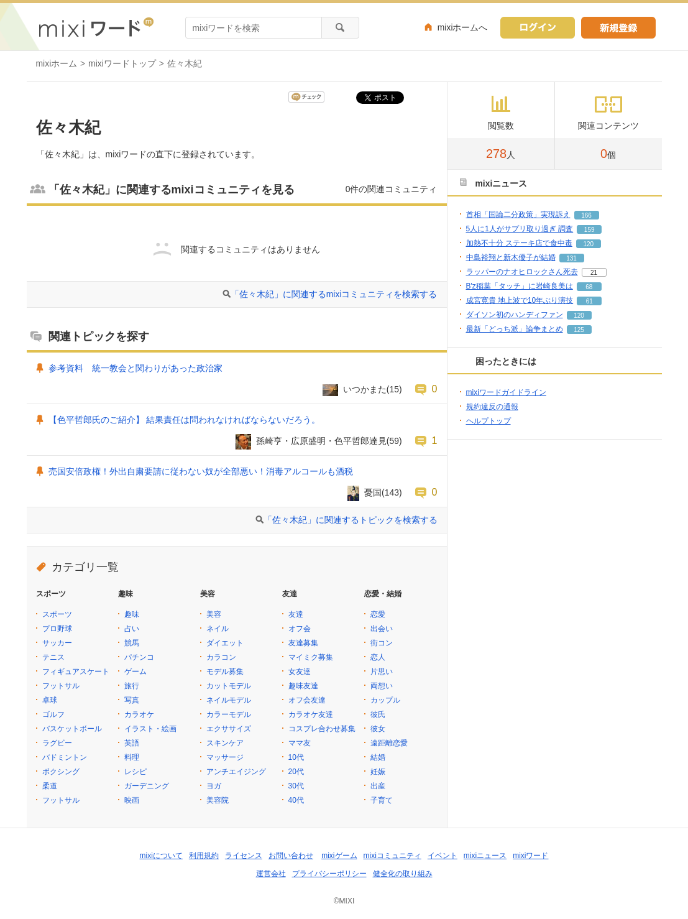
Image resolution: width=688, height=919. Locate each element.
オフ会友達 (307, 700)
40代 (296, 800)
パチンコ (139, 657)
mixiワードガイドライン (506, 392)
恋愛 (377, 614)
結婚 (377, 757)
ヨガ (213, 786)
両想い (381, 685)
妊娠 (377, 771)
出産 (377, 786)
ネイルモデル (228, 700)
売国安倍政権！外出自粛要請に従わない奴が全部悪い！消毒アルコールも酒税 (200, 471)
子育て (381, 800)
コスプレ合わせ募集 (321, 728)
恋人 (377, 657)
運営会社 (271, 873)
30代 (296, 786)
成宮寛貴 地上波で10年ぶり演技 (520, 300)
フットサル (61, 685)
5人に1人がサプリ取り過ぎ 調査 (520, 228)
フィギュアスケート (75, 671)
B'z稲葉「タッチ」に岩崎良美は (519, 286)
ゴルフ (53, 714)
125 (579, 329)
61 (589, 301)
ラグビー (57, 743)
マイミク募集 (310, 657)
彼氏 (377, 714)
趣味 (131, 614)
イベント (442, 855)
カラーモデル (228, 714)
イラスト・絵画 (150, 728)
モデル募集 (225, 671)
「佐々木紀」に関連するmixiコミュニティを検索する (334, 294)
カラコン (221, 657)
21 (593, 272)
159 (589, 229)
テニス (53, 657)
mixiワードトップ (122, 63)
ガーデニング (146, 786)
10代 (296, 757)
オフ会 (299, 628)
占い (131, 628)
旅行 (131, 685)
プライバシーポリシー (329, 873)
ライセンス (243, 855)
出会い (381, 628)
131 (571, 258)
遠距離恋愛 (389, 743)
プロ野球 (57, 628)
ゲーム (135, 671)
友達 (295, 614)
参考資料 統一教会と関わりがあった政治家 (135, 368)
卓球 (49, 700)
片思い (381, 671)
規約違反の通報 (492, 406)
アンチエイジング (236, 771)
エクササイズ (228, 728)
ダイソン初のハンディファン (514, 314)
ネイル (217, 628)
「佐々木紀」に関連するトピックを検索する (351, 520)
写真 (131, 700)
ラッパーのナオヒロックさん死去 (522, 271)
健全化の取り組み (403, 873)
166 (586, 215)
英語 (131, 743)
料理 (131, 757)
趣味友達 (303, 685)
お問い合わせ (290, 855)
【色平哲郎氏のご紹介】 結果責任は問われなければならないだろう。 (184, 420)
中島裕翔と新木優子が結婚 (511, 257)
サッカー (57, 643)
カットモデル (228, 685)
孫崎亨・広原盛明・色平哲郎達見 (321, 441)
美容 (213, 614)
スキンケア (225, 743)
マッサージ (225, 757)
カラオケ (139, 714)
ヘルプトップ (488, 421)
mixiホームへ (463, 27)
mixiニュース (485, 855)
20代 (296, 771)
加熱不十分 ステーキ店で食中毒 (519, 243)
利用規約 (204, 855)
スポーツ (57, 614)
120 (589, 244)
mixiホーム (57, 63)
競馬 (131, 643)
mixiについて (161, 855)
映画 (131, 800)
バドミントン (64, 757)
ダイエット (225, 643)
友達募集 (303, 643)
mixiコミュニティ (392, 855)
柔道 (49, 786)
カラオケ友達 (310, 714)
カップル (385, 700)
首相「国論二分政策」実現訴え (518, 214)
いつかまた (365, 389)
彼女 (377, 728)
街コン (381, 643)
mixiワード (530, 855)
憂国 (373, 492)
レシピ (135, 771)
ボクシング (61, 771)
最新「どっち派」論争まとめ (514, 329)
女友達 (299, 671)
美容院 (217, 800)
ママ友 (299, 743)
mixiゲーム (339, 855)
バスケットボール (72, 728)
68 (588, 287)
